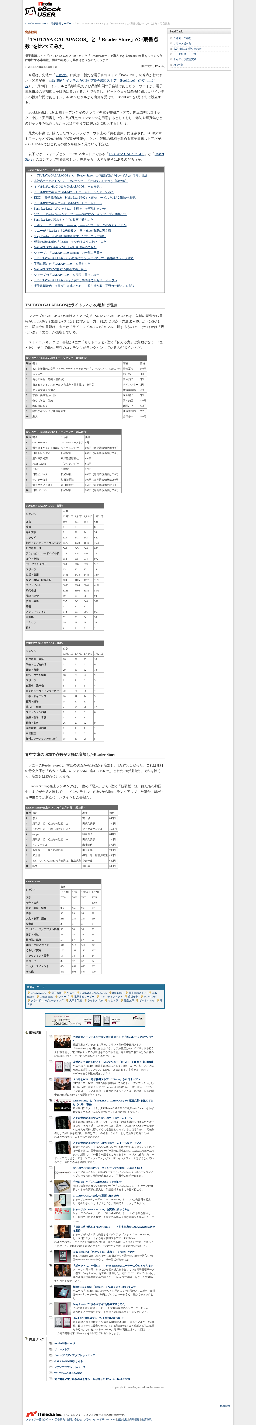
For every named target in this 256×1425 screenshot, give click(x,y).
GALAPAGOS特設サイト (68, 1361)
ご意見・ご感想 (182, 38)
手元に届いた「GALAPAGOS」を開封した (62, 263)
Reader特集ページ (64, 1343)
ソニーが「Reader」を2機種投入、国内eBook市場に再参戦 (72, 230)
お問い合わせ (74, 1419)
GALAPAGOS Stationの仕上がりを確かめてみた (65, 247)
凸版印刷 (133, 996)
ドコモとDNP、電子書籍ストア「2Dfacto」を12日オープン (106, 1079)
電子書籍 (56, 992)
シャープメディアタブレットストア (74, 1355)
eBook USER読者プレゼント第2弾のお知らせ (98, 1318)
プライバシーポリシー (96, 1419)
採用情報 (134, 1419)
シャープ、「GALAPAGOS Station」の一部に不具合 (68, 252)
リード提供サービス (184, 54)
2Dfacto (61, 75)
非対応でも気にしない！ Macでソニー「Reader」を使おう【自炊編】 (81, 181)
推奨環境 (146, 1419)
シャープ (63, 996)
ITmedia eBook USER (43, 9)
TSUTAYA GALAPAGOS (127, 154)
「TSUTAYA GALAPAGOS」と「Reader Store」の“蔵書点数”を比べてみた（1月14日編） (92, 175)
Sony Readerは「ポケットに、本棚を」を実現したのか (70, 208)
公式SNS (48, 1419)
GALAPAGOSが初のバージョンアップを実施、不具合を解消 (107, 1168)
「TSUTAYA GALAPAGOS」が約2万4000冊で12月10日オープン (75, 280)
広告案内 (60, 1419)
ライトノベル (95, 1000)
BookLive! (117, 992)
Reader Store (46, 996)
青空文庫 (129, 1000)
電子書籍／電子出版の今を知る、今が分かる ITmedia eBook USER (92, 1379)
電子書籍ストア (137, 992)
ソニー (71, 992)
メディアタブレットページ (69, 1367)
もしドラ (113, 1000)
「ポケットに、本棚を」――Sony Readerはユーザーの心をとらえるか (80, 225)
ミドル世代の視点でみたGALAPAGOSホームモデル (68, 186)
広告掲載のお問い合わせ (187, 48)
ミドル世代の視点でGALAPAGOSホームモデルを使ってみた (74, 192)
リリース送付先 (182, 43)
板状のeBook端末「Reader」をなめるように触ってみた (70, 241)
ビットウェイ (147, 1000)
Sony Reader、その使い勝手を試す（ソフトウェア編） (70, 236)
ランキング (150, 996)
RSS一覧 (178, 64)
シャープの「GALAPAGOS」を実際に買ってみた (66, 274)
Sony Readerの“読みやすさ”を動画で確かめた (63, 219)
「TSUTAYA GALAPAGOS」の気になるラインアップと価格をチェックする (84, 258)
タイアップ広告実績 (184, 59)
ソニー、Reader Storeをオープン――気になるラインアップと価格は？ (80, 214)
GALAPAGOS (38, 992)
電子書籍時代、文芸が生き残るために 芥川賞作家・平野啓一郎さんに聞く (84, 285)
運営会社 (122, 1419)
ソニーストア (62, 1349)
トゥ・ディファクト (111, 996)
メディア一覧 (33, 1419)
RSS (113, 1419)
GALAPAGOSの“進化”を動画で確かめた (60, 269)
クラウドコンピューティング (47, 1000)
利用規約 (225, 1405)
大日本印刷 (75, 1000)
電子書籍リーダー (61, 23)
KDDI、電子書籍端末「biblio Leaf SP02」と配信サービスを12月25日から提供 (85, 197)
